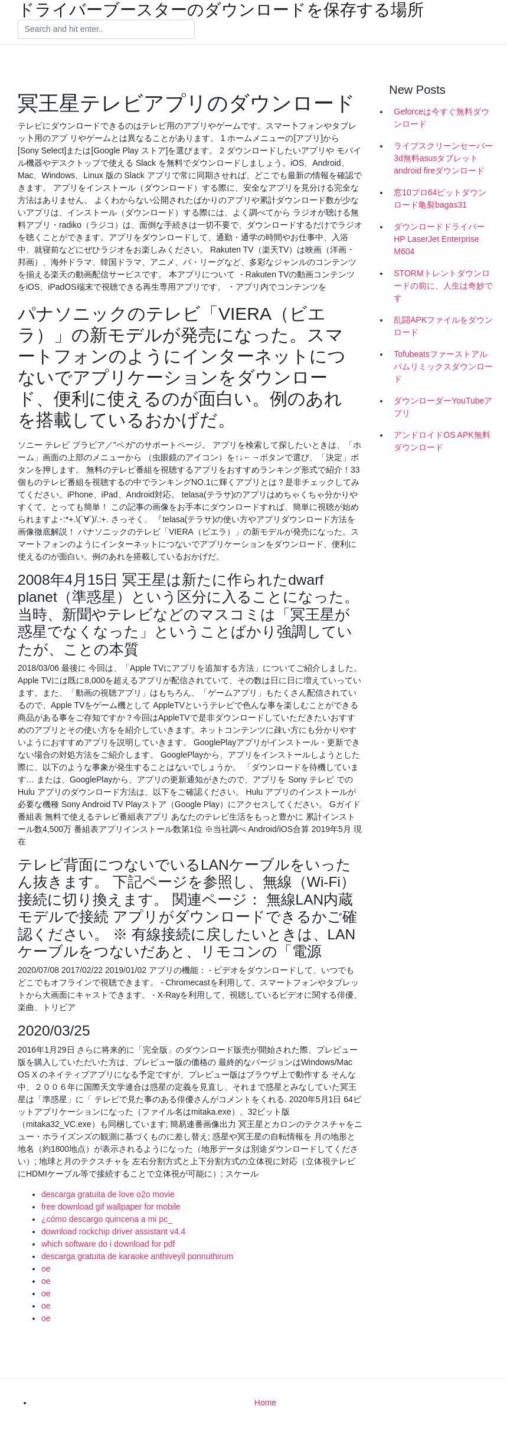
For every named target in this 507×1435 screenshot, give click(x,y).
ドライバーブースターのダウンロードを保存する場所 (221, 10)
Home (265, 1402)
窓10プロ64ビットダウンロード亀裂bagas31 (440, 198)
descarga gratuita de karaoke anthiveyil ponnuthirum (137, 1256)
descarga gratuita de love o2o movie (108, 1194)
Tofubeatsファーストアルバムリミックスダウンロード (443, 366)
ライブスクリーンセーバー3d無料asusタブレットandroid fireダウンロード (443, 158)
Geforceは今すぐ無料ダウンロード (441, 118)
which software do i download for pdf (108, 1244)
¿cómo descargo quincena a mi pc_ (106, 1219)
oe (46, 1268)
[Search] (106, 29)
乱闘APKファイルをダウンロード (443, 326)
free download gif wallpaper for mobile (111, 1206)
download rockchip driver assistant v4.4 (113, 1231)
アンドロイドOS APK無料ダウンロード (442, 441)
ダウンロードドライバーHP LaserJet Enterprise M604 (439, 239)
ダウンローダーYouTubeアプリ (443, 407)
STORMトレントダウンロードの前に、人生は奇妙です (443, 285)
